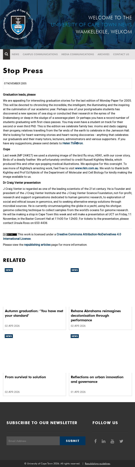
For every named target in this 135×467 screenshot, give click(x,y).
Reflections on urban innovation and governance (97, 379)
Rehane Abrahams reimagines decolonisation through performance (96, 315)
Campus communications (40, 54)
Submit (72, 441)
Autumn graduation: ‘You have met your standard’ (34, 313)
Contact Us (121, 54)
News (15, 54)
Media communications (77, 54)
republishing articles (37, 244)
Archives (104, 54)
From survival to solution (25, 377)
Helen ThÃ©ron (73, 143)
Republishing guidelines (97, 463)
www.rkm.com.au (86, 168)
